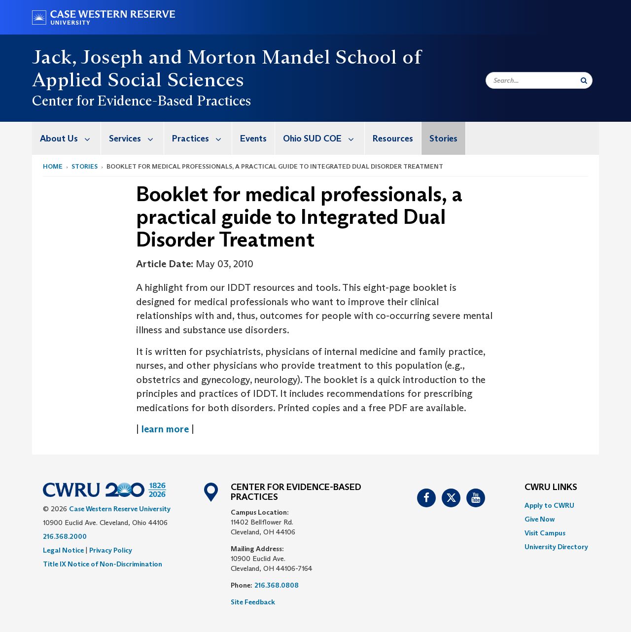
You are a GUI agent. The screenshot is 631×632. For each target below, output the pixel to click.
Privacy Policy (110, 550)
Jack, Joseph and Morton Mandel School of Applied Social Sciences (226, 68)
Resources (393, 138)
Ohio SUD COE (323, 138)
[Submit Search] (584, 80)
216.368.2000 (65, 536)
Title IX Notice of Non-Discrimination (102, 564)
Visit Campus (545, 532)
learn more (166, 429)
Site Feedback (253, 601)
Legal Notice (63, 550)
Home (53, 166)
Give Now (540, 519)
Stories (443, 138)
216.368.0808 (276, 585)
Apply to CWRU (549, 505)
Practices (202, 138)
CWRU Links (551, 487)
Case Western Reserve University (120, 508)
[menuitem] (66, 138)
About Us (70, 138)
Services (136, 138)
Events (253, 138)
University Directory (556, 546)
